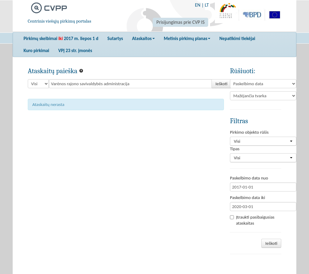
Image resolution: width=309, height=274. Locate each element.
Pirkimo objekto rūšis (249, 132)
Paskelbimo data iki (247, 197)
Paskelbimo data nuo (249, 178)
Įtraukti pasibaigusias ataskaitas (252, 220)
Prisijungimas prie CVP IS (180, 22)
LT (207, 5)
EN (197, 5)
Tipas (235, 148)
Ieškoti (221, 83)
